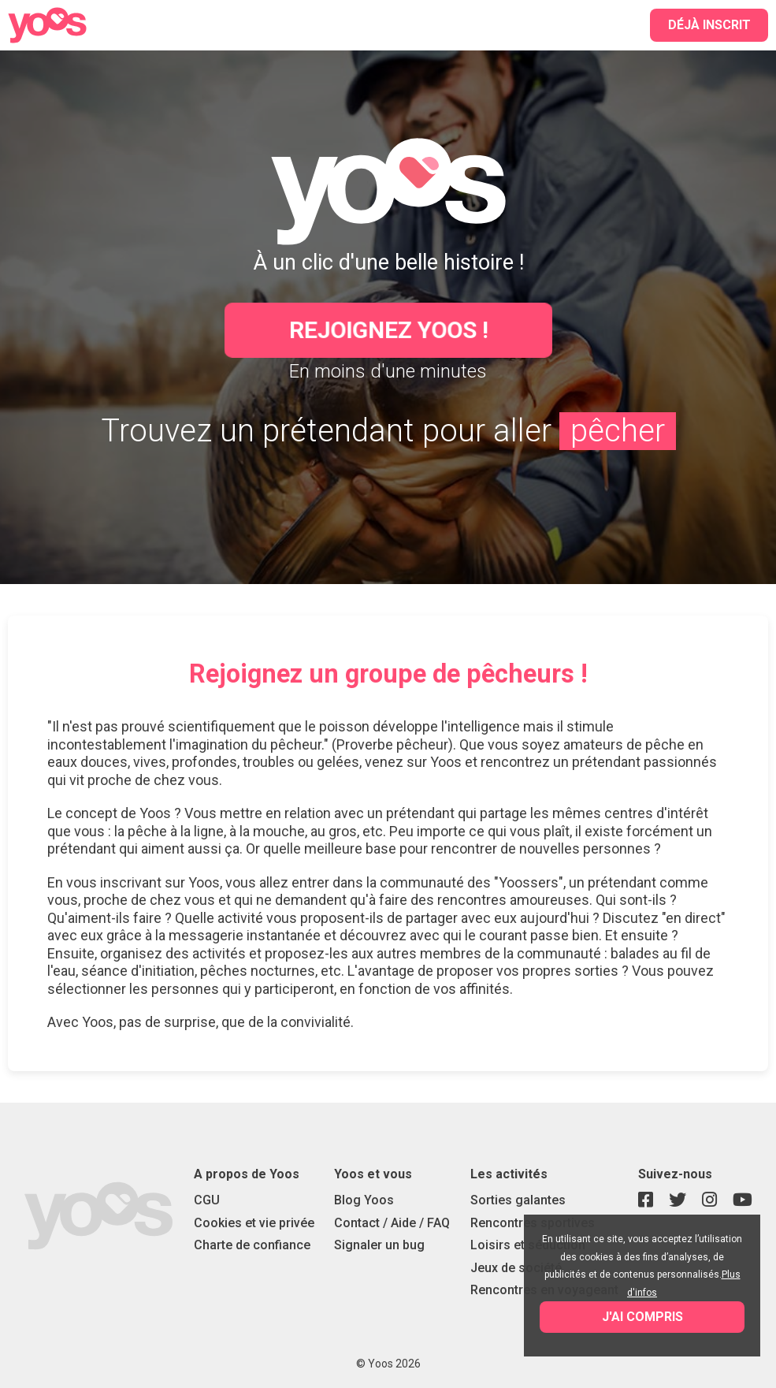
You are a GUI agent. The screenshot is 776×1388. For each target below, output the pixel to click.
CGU (207, 1200)
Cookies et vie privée (254, 1222)
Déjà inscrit (709, 24)
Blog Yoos (364, 1200)
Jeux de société (516, 1267)
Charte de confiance (252, 1244)
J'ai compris (642, 1316)
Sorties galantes (518, 1200)
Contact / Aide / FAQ (392, 1222)
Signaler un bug (379, 1244)
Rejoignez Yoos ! (388, 330)
